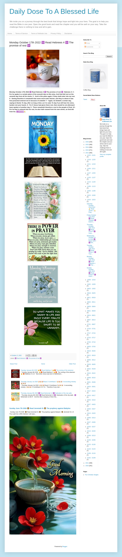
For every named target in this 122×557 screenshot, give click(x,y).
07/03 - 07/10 (91, 342)
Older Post (72, 364)
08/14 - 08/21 (91, 315)
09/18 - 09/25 (91, 293)
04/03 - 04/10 (91, 400)
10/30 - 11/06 (91, 191)
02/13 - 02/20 (91, 431)
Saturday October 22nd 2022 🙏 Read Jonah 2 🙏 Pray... (91, 208)
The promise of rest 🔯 (35, 358)
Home (10, 33)
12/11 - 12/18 (91, 164)
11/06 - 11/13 (91, 186)
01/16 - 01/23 (91, 449)
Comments (89, 47)
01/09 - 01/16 (91, 453)
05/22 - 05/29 (91, 369)
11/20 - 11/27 (91, 177)
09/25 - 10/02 (91, 288)
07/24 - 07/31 (91, 329)
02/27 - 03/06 (91, 422)
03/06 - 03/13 (91, 418)
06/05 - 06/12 (91, 360)
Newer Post (13, 364)
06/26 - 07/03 (91, 346)
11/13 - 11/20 (91, 182)
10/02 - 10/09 (91, 284)
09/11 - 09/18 (91, 297)
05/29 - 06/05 (91, 364)
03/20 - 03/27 (91, 409)
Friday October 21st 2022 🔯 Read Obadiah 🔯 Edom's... (91, 218)
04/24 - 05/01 (91, 386)
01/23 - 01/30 (91, 444)
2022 (87, 153)
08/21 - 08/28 (91, 311)
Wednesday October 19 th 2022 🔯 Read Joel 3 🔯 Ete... (91, 239)
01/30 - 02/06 (91, 440)
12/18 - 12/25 (91, 159)
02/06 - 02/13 (91, 435)
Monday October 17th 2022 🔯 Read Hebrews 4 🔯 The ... (91, 261)
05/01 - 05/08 (91, 382)
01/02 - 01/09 (91, 458)
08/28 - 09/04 (91, 306)
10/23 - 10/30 (91, 195)
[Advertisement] (98, 119)
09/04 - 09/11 (91, 302)
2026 (87, 142)
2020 (87, 466)
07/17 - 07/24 (91, 333)
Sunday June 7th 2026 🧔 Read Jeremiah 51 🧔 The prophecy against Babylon (40, 408)
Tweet (85, 99)
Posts (87, 43)
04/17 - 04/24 (91, 391)
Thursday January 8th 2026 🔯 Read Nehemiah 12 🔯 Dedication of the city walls (46, 393)
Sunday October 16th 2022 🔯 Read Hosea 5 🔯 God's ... (91, 272)
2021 (87, 463)
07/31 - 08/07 (91, 324)
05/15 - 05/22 (91, 373)
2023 (87, 150)
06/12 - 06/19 (91, 355)
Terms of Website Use (39, 33)
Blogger (64, 546)
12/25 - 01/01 (91, 155)
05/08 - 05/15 (91, 378)
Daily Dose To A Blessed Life (54, 11)
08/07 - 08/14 (91, 320)
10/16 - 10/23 (91, 200)
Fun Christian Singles (91, 475)
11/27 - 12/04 (91, 173)
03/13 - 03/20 (91, 413)
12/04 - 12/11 (91, 168)
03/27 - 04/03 (91, 404)
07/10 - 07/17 (91, 337)
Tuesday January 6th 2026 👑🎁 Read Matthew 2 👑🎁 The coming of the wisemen (47, 370)
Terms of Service (21, 33)
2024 (87, 147)
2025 (87, 144)
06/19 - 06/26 (91, 351)
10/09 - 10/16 (91, 280)
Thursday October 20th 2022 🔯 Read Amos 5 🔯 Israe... (91, 229)
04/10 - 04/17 (91, 395)
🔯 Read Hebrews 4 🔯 (21, 358)
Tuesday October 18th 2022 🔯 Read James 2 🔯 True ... (91, 250)
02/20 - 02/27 (91, 427)
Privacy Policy (56, 33)
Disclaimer (68, 33)
